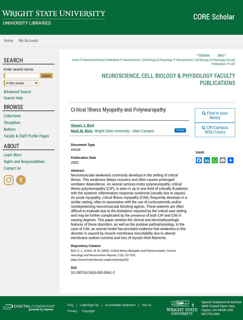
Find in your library (215, 115)
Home (75, 59)
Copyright (88, 311)
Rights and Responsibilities (24, 161)
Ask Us (146, 305)
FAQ (70, 305)
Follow (180, 130)
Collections (12, 116)
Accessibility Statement (120, 305)
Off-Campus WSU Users (215, 129)
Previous (204, 54)
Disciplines (12, 122)
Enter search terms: (19, 69)
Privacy (72, 311)
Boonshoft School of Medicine (101, 59)
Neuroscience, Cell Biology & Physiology (147, 59)
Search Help (13, 98)
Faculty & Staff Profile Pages (26, 136)
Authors (10, 129)
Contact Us (12, 168)
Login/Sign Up (89, 305)
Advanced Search (17, 91)
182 (233, 63)
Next (221, 54)
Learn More (13, 155)
